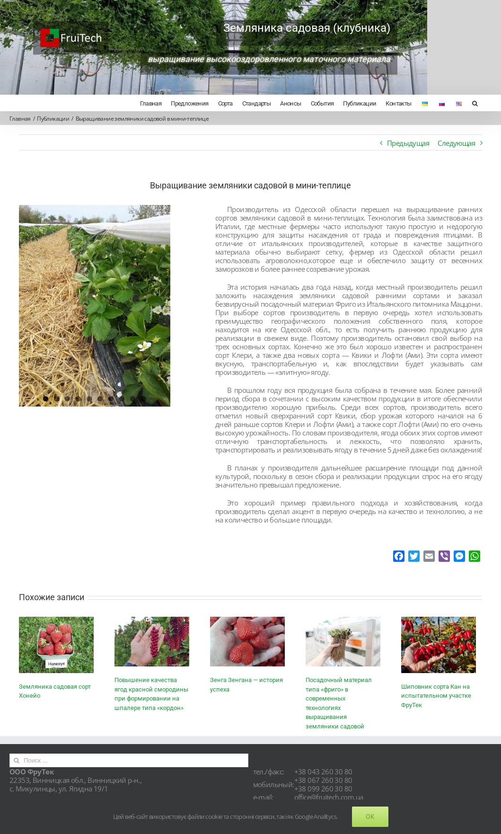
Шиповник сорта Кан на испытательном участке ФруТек (436, 704)
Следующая (452, 143)
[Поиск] (470, 103)
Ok (370, 816)
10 (142, 398)
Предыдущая (404, 143)
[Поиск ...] (127, 769)
